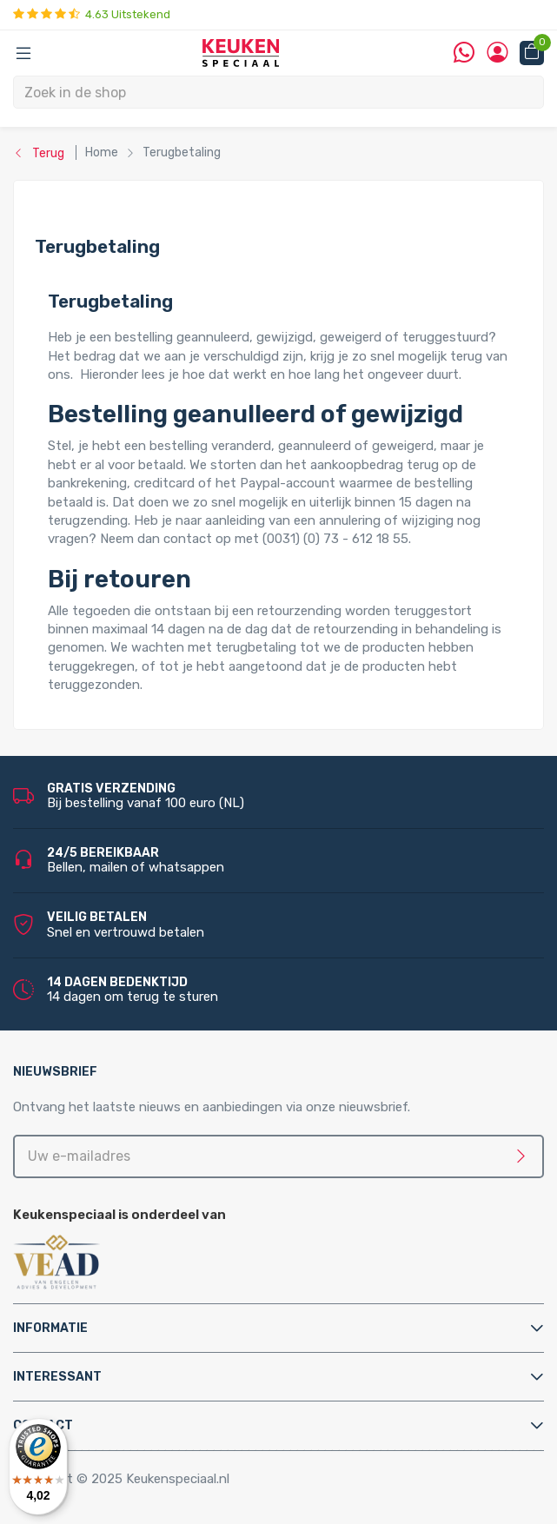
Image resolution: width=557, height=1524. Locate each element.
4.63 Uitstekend (91, 14)
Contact (43, 1425)
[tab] (278, 1328)
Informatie (50, 1328)
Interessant (57, 1376)
